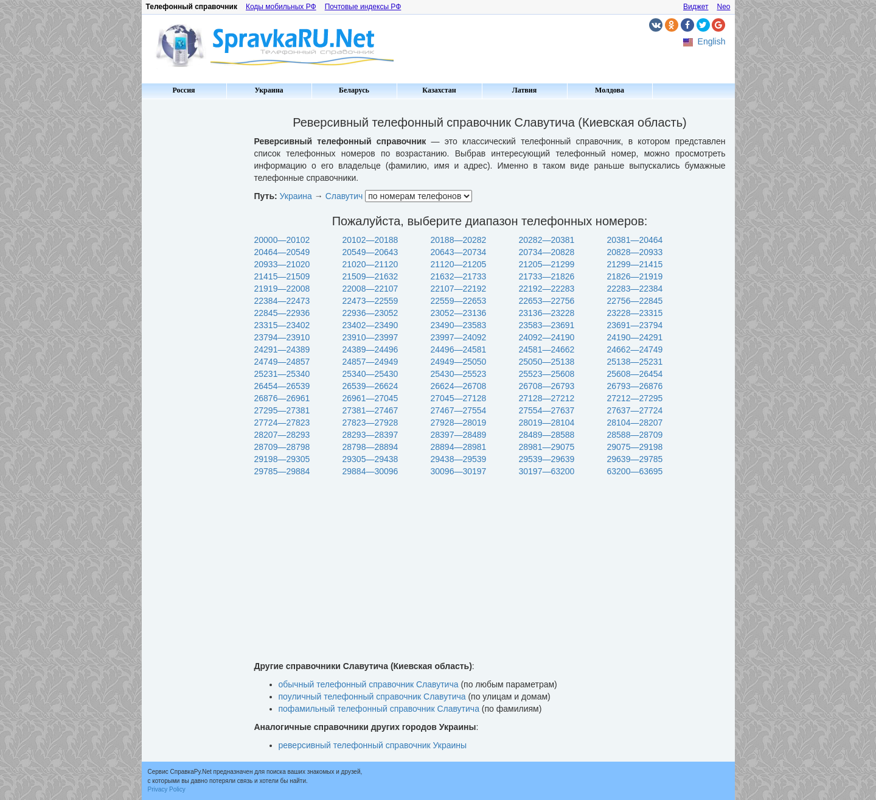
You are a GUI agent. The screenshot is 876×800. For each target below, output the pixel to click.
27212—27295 (635, 398)
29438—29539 (459, 459)
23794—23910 (282, 337)
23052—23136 (459, 313)
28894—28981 (459, 447)
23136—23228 (547, 313)
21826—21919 (635, 276)
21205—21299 (547, 264)
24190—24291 (635, 337)
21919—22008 (282, 288)
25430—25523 (459, 374)
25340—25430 (370, 374)
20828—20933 (635, 252)
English (712, 41)
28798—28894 (370, 447)
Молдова (609, 90)
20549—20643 (370, 252)
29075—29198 (635, 447)
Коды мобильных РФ (281, 6)
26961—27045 (370, 398)
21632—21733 (459, 276)
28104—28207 (635, 422)
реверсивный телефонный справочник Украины (373, 745)
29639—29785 (635, 459)
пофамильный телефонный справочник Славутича (379, 709)
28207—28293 (282, 435)
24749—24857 (282, 362)
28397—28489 (459, 435)
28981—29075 (547, 447)
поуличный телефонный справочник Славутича (372, 696)
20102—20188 (370, 240)
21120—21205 (459, 264)
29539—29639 (547, 459)
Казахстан (439, 90)
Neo (723, 6)
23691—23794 (635, 325)
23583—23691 (547, 325)
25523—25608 (547, 374)
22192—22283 (547, 288)
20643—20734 (459, 252)
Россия (183, 90)
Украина (268, 90)
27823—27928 (370, 422)
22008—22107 (370, 288)
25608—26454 (635, 374)
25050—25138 (547, 362)
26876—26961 (282, 398)
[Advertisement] (193, 286)
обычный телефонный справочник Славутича (369, 684)
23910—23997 (370, 337)
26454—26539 (282, 386)
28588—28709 (635, 435)
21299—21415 (635, 264)
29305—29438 (370, 459)
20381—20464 (635, 240)
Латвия (524, 90)
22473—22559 (370, 301)
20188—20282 (459, 240)
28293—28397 (370, 435)
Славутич (344, 196)
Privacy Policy (167, 789)
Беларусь (354, 90)
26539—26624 (370, 386)
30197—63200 (547, 471)
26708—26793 (547, 386)
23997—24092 (459, 337)
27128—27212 (547, 398)
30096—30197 (459, 471)
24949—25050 (459, 362)
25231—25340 (282, 374)
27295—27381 (282, 410)
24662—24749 (635, 349)
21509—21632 (370, 276)
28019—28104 (547, 422)
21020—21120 (370, 264)
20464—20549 (282, 252)
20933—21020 (282, 264)
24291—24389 (282, 349)
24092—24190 (547, 337)
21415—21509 (282, 276)
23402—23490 (370, 325)
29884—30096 (370, 471)
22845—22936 (282, 313)
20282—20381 (547, 240)
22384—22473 (282, 301)
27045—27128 (459, 398)
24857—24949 (370, 362)
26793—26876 (635, 386)
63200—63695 (635, 471)
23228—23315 (635, 313)
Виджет (696, 6)
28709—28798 (282, 447)
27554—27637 (547, 410)
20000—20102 (282, 240)
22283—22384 (635, 288)
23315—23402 (282, 325)
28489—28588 (547, 435)
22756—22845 (635, 301)
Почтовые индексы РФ (363, 6)
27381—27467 (370, 410)
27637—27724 (635, 410)
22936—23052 (370, 313)
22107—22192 (459, 288)
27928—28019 (459, 422)
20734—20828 (547, 252)
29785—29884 (282, 471)
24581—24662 (547, 349)
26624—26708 (459, 386)
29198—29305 (282, 459)
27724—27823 (282, 422)
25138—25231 (635, 362)
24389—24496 (370, 349)
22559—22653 (459, 301)
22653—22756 (547, 301)
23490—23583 (459, 325)
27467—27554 (459, 410)
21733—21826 (547, 276)
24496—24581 (459, 349)
